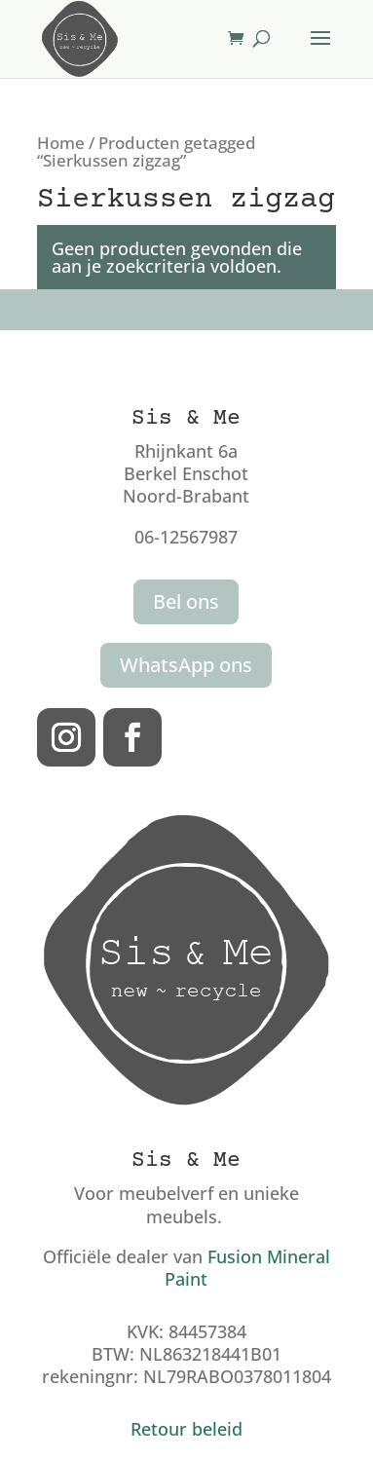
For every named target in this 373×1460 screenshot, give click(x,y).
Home (61, 142)
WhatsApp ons (186, 665)
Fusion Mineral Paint (247, 1268)
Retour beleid (186, 1429)
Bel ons (186, 601)
